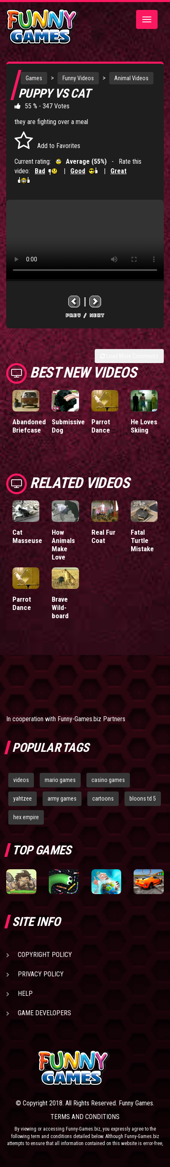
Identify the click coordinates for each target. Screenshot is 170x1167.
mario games (60, 780)
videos (21, 780)
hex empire (26, 817)
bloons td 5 (142, 798)
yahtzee (22, 798)
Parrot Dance (100, 426)
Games (34, 78)
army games (62, 798)
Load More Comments (129, 356)
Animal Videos (131, 78)
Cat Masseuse (27, 536)
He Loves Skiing (144, 426)
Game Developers (44, 1013)
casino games (108, 780)
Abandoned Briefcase (29, 426)
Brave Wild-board (60, 607)
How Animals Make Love (63, 544)
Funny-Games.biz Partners (91, 719)
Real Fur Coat (103, 536)
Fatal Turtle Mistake (142, 540)
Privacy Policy (41, 974)
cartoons (103, 798)
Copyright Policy (45, 955)
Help (25, 993)
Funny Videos (78, 78)
